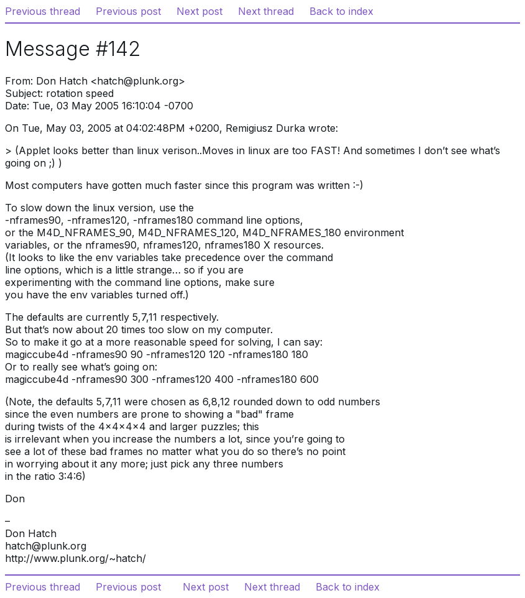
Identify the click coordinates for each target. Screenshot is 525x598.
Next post (199, 11)
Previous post (128, 11)
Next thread (266, 11)
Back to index (341, 11)
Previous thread (42, 11)
